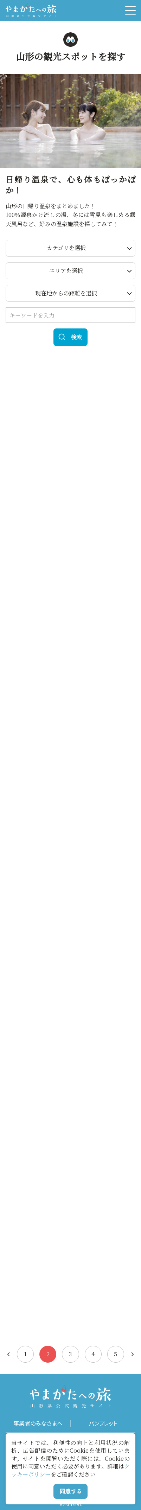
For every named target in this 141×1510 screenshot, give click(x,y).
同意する (70, 1491)
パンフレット (103, 1423)
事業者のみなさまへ (38, 1423)
